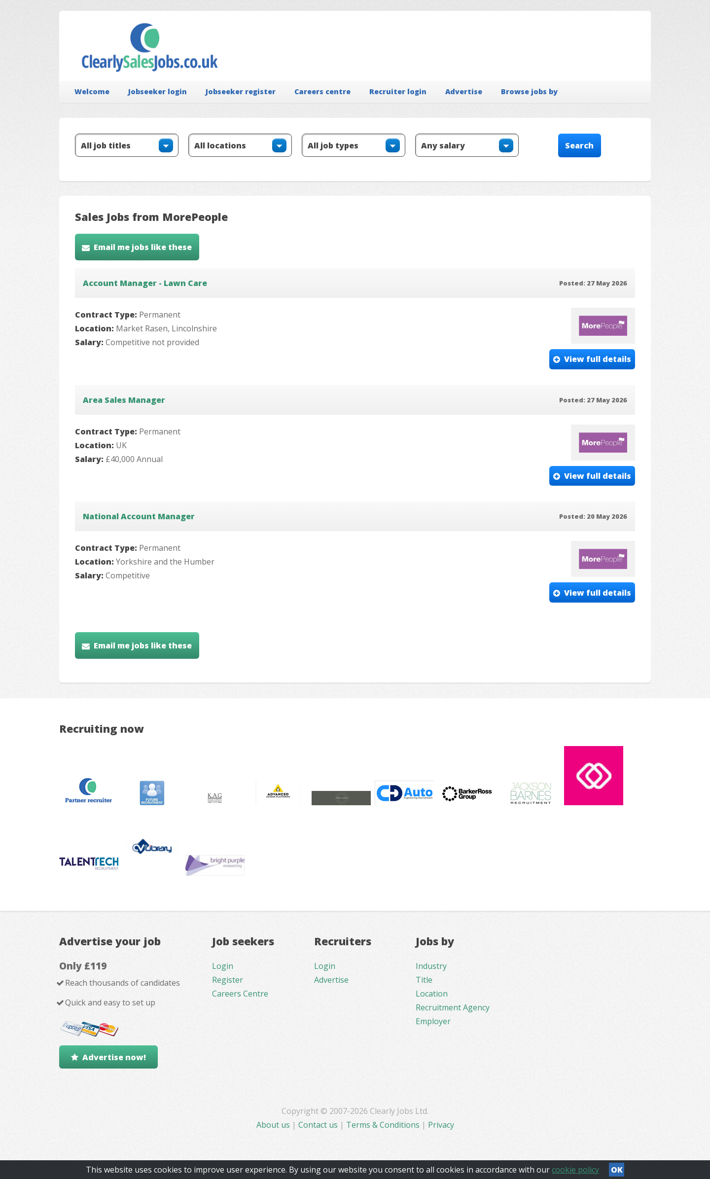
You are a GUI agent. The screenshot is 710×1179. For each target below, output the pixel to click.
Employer (433, 1021)
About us (274, 1124)
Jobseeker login (157, 91)
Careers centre (322, 91)
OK (617, 1169)
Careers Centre (240, 993)
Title (424, 979)
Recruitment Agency (453, 1007)
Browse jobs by (529, 91)
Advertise (463, 91)
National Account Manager (139, 516)
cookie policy (575, 1169)
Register (227, 979)
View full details (597, 359)
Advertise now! (114, 1057)
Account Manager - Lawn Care (145, 283)
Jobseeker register (241, 91)
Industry (431, 966)
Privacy (441, 1124)
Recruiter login (397, 91)
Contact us (319, 1124)
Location (432, 993)
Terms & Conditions (383, 1124)
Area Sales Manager (124, 399)
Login (222, 966)
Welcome (91, 91)
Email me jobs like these (143, 247)
